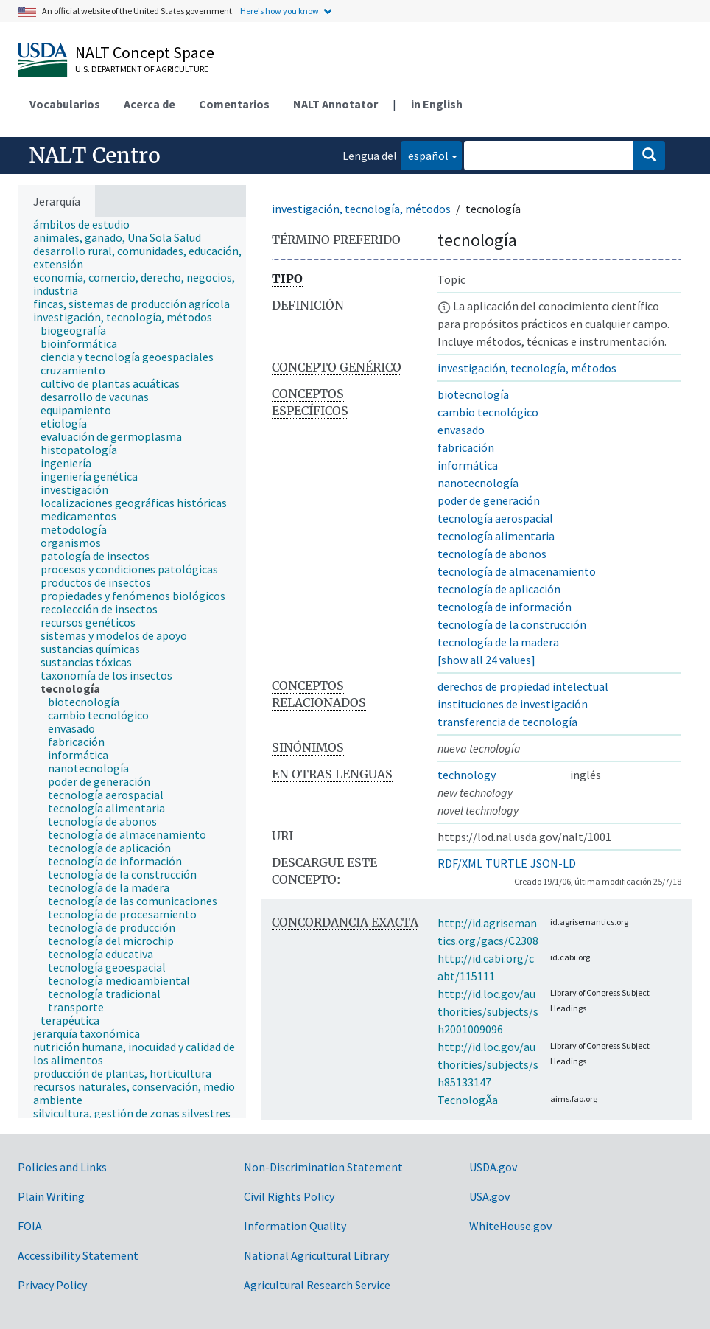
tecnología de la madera (498, 642)
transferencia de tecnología (507, 721)
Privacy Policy (52, 1284)
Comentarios (234, 104)
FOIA (30, 1225)
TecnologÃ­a (467, 1099)
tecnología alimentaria (496, 536)
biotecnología (473, 394)
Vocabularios (64, 104)
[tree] (132, 667)
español (425, 154)
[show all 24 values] (486, 659)
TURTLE (506, 863)
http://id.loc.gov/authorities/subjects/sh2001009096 (487, 1011)
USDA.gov (493, 1166)
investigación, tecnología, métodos (361, 208)
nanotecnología (478, 482)
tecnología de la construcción (511, 624)
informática (467, 465)
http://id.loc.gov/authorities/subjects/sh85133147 (487, 1064)
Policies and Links (62, 1166)
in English (437, 104)
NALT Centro (95, 155)
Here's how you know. (280, 10)
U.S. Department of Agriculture (141, 68)
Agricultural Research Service (317, 1284)
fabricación (465, 447)
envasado (461, 429)
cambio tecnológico (487, 412)
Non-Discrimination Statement (323, 1166)
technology (466, 774)
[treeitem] (87, 224)
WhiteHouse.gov (510, 1225)
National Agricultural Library (316, 1255)
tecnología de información (504, 606)
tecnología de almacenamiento (516, 571)
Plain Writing (51, 1196)
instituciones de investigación (512, 704)
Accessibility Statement (78, 1255)
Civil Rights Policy (289, 1196)
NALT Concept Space (144, 52)
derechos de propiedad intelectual (522, 686)
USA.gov (489, 1196)
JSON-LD (553, 863)
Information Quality (295, 1225)
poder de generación (488, 500)
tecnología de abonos (491, 553)
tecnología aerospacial (495, 518)
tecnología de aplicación (498, 589)
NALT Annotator (335, 104)
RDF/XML (459, 863)
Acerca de (149, 104)
